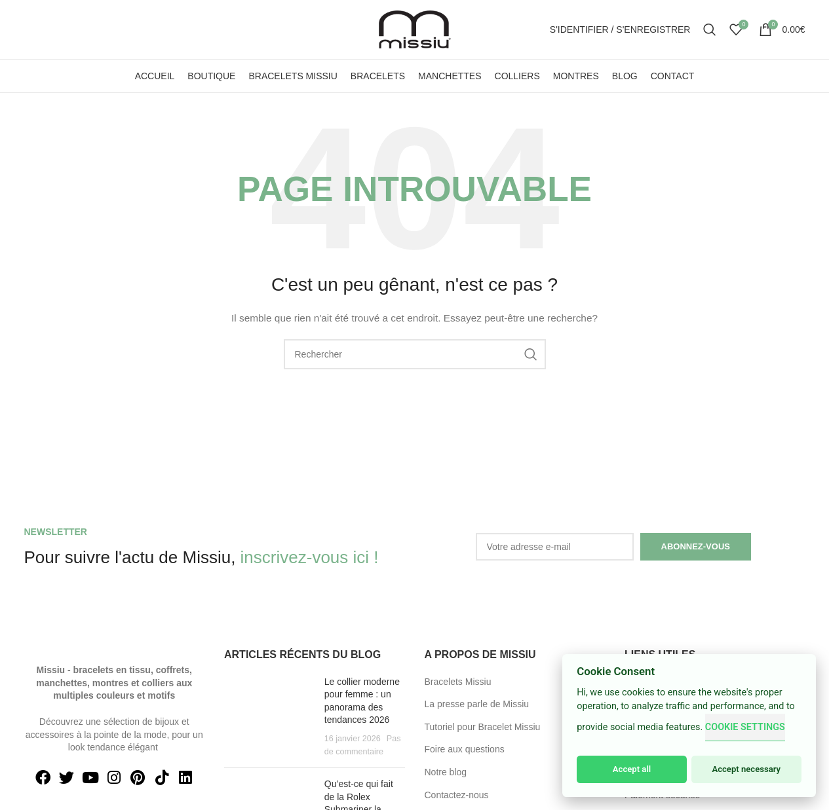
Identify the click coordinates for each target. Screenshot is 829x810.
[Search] (710, 29)
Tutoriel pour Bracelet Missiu (483, 727)
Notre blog (446, 772)
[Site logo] (415, 29)
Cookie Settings (745, 727)
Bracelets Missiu (458, 681)
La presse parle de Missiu (477, 704)
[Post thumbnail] (269, 717)
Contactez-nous (457, 795)
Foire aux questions (465, 749)
